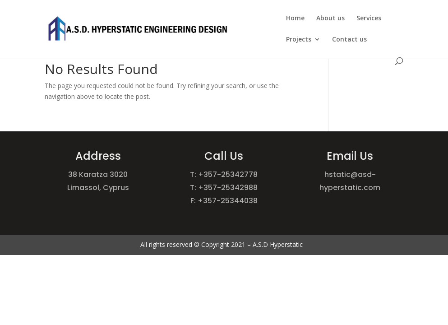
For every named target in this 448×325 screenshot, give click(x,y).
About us (330, 18)
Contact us (349, 39)
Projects (298, 39)
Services (368, 18)
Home (295, 18)
